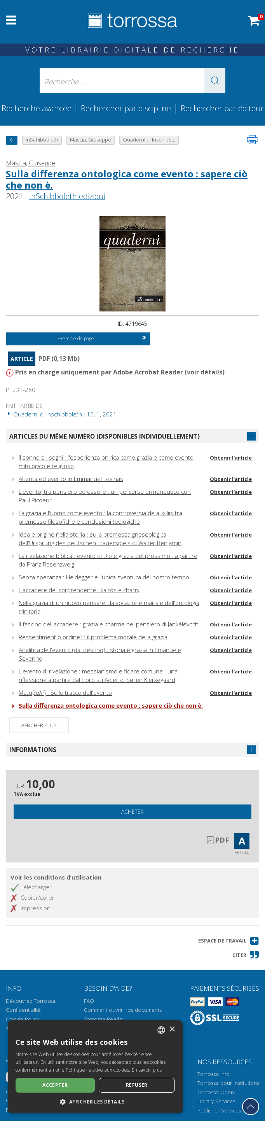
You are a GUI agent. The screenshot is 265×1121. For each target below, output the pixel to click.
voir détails (204, 372)
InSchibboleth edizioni (67, 196)
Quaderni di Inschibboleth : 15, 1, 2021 (61, 414)
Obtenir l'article (231, 457)
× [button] (172, 1029)
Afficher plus (39, 725)
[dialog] (95, 1066)
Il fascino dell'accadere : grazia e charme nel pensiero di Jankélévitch (109, 624)
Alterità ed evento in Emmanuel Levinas (71, 479)
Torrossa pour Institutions (228, 1082)
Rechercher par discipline (126, 108)
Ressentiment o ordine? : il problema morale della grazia (93, 637)
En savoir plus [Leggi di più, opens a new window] (147, 1070)
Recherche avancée (37, 108)
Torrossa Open (215, 1092)
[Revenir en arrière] (11, 140)
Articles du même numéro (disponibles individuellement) (104, 436)
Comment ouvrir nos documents (123, 1009)
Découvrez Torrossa (30, 1000)
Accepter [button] (55, 1085)
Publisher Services (219, 1110)
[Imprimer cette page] (252, 139)
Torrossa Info (213, 1073)
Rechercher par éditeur (222, 108)
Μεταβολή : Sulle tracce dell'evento (65, 692)
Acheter (132, 811)
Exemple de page (102, 339)
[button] (214, 80)
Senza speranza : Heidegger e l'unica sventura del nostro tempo (104, 577)
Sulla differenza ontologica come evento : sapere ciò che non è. (127, 179)
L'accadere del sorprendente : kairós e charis (79, 590)
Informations (32, 749)
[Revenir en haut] (250, 1106)
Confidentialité (23, 1009)
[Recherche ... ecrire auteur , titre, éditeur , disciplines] (132, 80)
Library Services (216, 1101)
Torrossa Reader (104, 1019)
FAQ (89, 1000)
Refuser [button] (137, 1085)
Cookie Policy (22, 1019)
